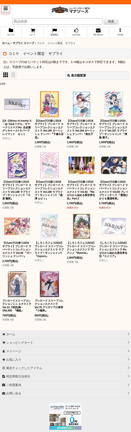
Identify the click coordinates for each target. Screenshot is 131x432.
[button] (5, 9)
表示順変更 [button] (76, 75)
